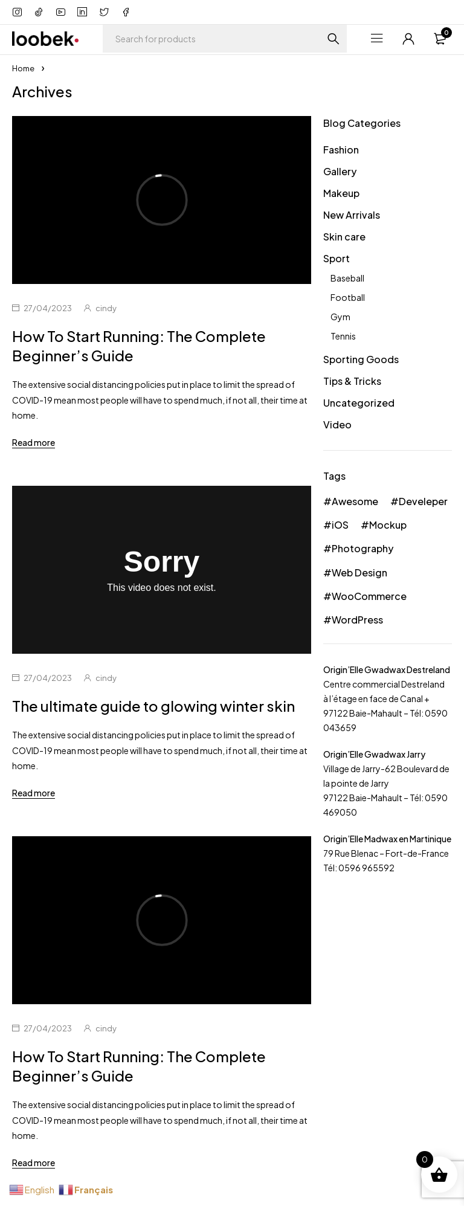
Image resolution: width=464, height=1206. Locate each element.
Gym (340, 316)
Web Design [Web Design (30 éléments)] (359, 572)
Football (347, 297)
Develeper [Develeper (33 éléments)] (423, 501)
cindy (106, 308)
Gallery (339, 171)
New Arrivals (351, 214)
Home (23, 68)
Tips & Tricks (352, 381)
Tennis (343, 336)
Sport (336, 258)
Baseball (347, 277)
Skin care (344, 236)
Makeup (341, 193)
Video (337, 424)
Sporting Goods (361, 359)
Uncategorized (359, 402)
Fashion (341, 149)
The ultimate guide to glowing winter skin (153, 706)
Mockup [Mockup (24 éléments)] (388, 524)
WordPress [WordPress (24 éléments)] (357, 619)
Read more (33, 442)
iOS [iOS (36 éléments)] (340, 524)
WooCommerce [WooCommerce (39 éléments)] (369, 596)
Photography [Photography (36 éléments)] (362, 548)
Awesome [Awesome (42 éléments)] (355, 501)
